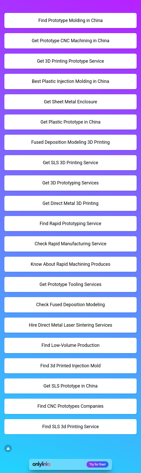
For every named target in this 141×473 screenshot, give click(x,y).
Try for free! (97, 464)
